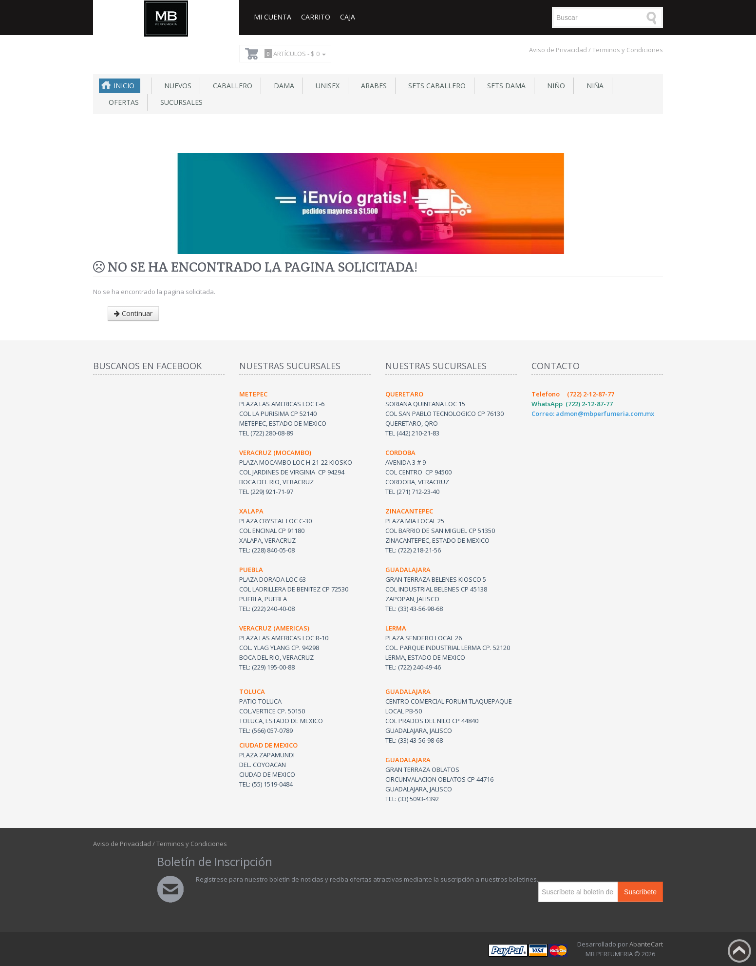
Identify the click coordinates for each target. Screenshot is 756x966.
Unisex (326, 85)
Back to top (739, 951)
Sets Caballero (435, 85)
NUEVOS (175, 85)
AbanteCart (646, 944)
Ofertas (122, 102)
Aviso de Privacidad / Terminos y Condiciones (596, 49)
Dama (282, 85)
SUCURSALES (179, 102)
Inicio (123, 85)
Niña (593, 85)
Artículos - (294, 53)
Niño (554, 85)
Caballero (230, 85)
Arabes (372, 85)
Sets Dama (504, 85)
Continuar (133, 313)
